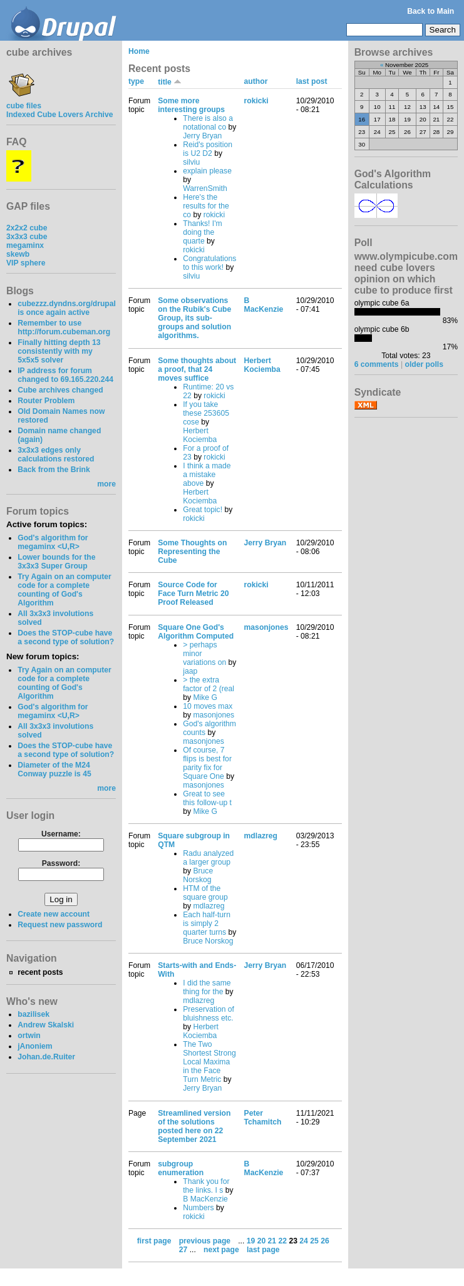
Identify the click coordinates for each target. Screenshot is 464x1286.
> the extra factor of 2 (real (208, 684)
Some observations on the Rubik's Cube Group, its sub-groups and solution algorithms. (194, 318)
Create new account (54, 914)
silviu (191, 162)
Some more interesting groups (191, 105)
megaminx (25, 245)
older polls (424, 364)
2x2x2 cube (27, 228)
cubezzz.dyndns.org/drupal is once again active (67, 308)
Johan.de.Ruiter (46, 1056)
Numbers (198, 1207)
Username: (61, 834)
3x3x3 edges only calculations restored (56, 454)
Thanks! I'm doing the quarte (202, 232)
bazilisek (33, 1014)
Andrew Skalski (46, 1025)
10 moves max (207, 706)
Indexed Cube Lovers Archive (59, 114)
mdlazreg (208, 906)
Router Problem (46, 400)
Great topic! (202, 509)
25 (314, 1241)
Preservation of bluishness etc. (208, 1013)
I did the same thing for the (206, 987)
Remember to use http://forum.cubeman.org (64, 327)
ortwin (29, 1035)
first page (154, 1241)
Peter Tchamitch (263, 1117)
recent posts (40, 972)
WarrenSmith (205, 188)
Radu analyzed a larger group (208, 858)
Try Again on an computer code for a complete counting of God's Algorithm (64, 589)
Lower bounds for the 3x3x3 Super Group (56, 561)
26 (325, 1241)
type (136, 81)
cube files (23, 101)
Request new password (60, 924)
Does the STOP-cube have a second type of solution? (66, 637)
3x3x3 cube (27, 236)
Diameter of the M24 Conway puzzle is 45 (54, 769)
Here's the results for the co (206, 206)
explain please (207, 171)
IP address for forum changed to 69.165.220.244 (65, 375)
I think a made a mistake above (206, 474)
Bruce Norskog (198, 875)
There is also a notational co (208, 122)
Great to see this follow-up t (207, 798)
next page (221, 1249)
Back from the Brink (54, 469)
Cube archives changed (60, 390)
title (170, 82)
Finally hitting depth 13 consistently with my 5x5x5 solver (59, 351)
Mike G (205, 697)
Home (139, 51)
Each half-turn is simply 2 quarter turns (206, 923)
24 (303, 1241)
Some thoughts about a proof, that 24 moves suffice (197, 369)
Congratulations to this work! (209, 263)
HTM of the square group (205, 893)
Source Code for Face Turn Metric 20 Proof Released (193, 593)
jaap (190, 671)
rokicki (214, 214)
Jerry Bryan (202, 135)
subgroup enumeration (181, 1168)
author (256, 81)
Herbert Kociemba (200, 435)
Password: (61, 863)
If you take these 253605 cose (206, 413)
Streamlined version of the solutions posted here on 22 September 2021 (194, 1126)
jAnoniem (35, 1046)
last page (263, 1249)
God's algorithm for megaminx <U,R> (53, 542)
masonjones (213, 715)
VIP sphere (26, 263)
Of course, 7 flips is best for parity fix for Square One (207, 763)
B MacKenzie (264, 305)
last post (311, 81)
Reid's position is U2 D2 (207, 149)
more (106, 484)
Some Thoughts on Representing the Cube (192, 551)
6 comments (376, 364)
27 (183, 1249)
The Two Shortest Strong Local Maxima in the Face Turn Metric (209, 1062)
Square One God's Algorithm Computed (196, 631)
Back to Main (430, 11)
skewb (17, 254)
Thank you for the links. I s (206, 1186)
